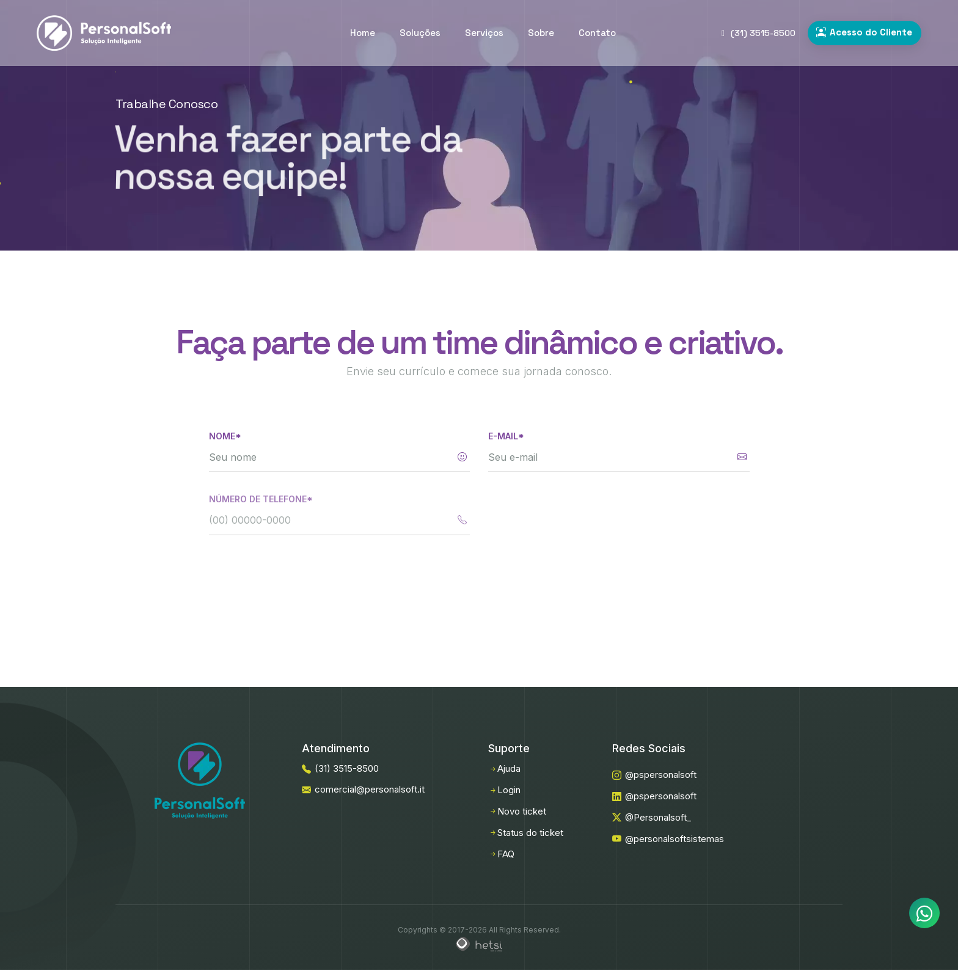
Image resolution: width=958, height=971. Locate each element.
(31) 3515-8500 (758, 32)
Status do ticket (525, 832)
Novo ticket (517, 811)
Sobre (541, 32)
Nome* (225, 436)
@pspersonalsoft (654, 774)
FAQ (501, 854)
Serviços (484, 32)
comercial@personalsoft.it (363, 789)
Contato (597, 32)
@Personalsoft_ (651, 817)
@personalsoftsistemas (668, 839)
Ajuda (504, 768)
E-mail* (506, 438)
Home (362, 32)
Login (504, 790)
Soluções (420, 32)
